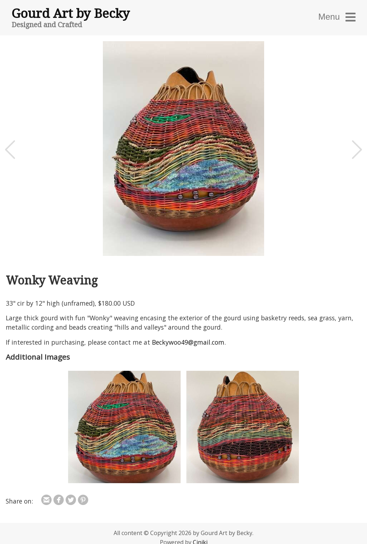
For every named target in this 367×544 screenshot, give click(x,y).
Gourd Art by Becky (70, 12)
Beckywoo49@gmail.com (188, 342)
